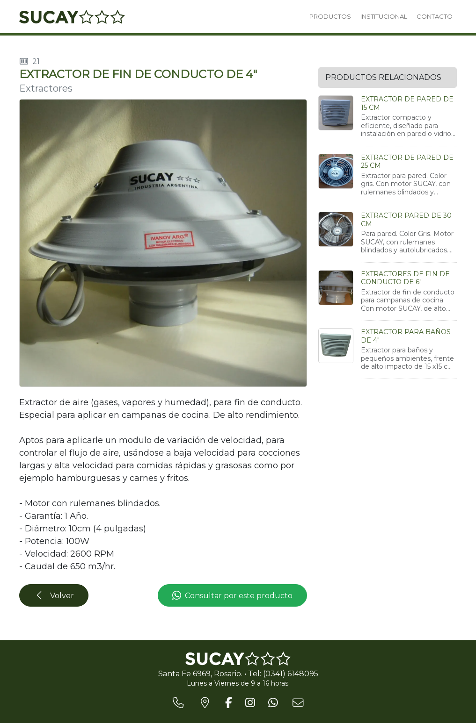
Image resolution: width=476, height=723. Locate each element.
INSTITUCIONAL (383, 16)
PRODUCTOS (330, 16)
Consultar (232, 595)
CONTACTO (435, 16)
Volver (54, 595)
